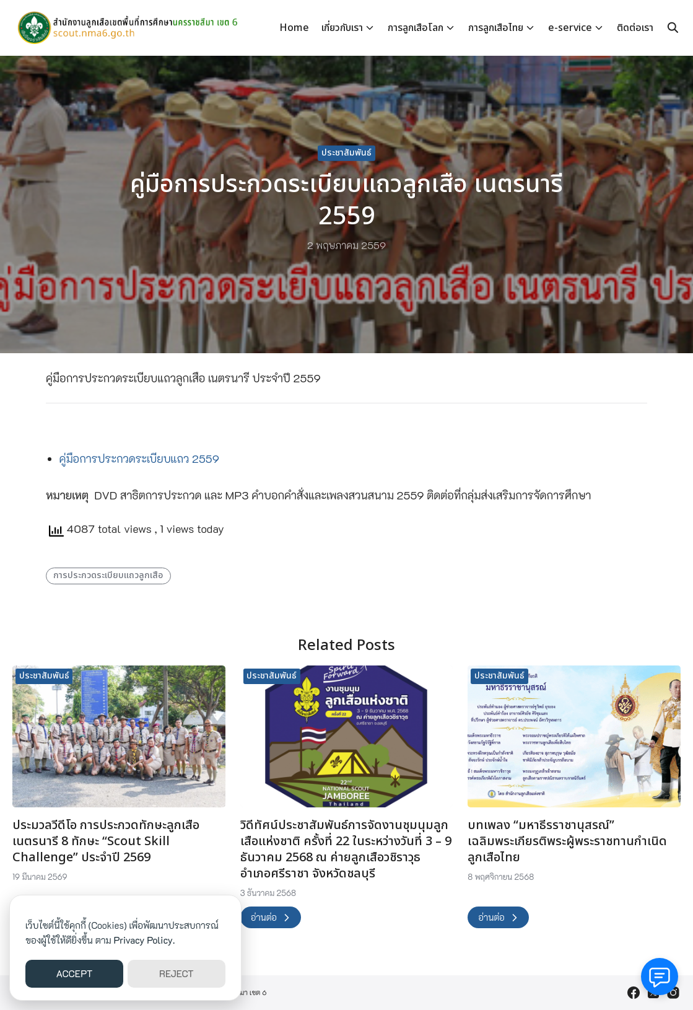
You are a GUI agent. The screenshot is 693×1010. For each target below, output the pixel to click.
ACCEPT (74, 973)
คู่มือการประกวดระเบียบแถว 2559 (139, 458)
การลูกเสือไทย (495, 27)
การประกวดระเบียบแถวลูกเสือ (108, 575)
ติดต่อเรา (635, 27)
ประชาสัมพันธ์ (346, 152)
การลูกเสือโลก (415, 27)
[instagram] (673, 992)
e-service (570, 27)
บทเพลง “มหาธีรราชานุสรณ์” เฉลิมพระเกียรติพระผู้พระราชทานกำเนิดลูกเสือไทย (567, 841)
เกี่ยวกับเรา (342, 27)
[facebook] (633, 992)
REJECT (176, 973)
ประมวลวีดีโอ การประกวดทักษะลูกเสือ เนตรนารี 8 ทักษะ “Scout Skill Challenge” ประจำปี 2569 (105, 841)
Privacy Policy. (144, 940)
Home (294, 27)
